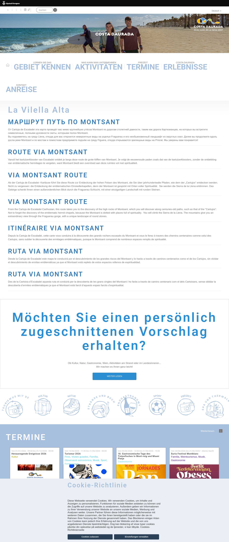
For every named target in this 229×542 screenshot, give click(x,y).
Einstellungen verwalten (136, 537)
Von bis (33, 451)
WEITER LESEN (114, 376)
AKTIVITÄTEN (99, 66)
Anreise (21, 89)
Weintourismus (189, 456)
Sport (104, 460)
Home (8, 65)
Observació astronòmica (78, 460)
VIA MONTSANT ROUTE (48, 175)
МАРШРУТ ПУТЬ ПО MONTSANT (64, 122)
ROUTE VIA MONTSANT (48, 152)
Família (94, 456)
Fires (67, 456)
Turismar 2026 (73, 454)
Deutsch (216, 11)
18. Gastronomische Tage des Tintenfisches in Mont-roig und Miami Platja (138, 456)
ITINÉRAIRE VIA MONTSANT (56, 228)
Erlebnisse (185, 66)
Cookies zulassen (90, 537)
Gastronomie (72, 464)
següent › (221, 431)
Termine (143, 66)
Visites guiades (80, 456)
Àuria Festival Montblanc (184, 454)
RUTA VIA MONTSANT (45, 251)
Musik (96, 460)
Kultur (15, 456)
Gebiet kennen (42, 66)
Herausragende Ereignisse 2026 (29, 454)
